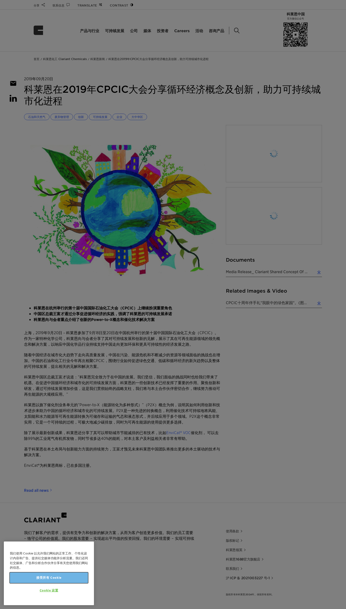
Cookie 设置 (49, 590)
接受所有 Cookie (49, 578)
